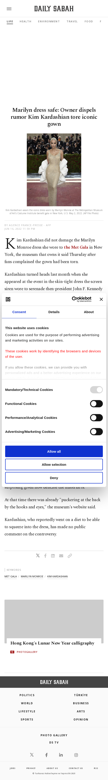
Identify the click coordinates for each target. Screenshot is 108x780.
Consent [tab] (19, 312)
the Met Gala (76, 247)
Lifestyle (27, 711)
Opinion (80, 719)
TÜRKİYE (81, 695)
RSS (96, 768)
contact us (76, 768)
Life (10, 21)
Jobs (12, 768)
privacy (31, 768)
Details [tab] (54, 312)
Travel (72, 21)
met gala (10, 576)
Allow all (54, 451)
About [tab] (89, 312)
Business (81, 703)
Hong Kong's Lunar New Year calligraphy (52, 643)
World (27, 703)
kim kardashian (57, 576)
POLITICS (27, 695)
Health (25, 21)
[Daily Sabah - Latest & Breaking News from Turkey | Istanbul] (53, 8)
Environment (49, 21)
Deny (54, 477)
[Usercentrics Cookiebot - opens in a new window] (71, 299)
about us (52, 768)
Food (89, 21)
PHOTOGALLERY (27, 652)
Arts (81, 711)
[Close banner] (101, 299)
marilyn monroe (32, 576)
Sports (27, 719)
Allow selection (54, 464)
